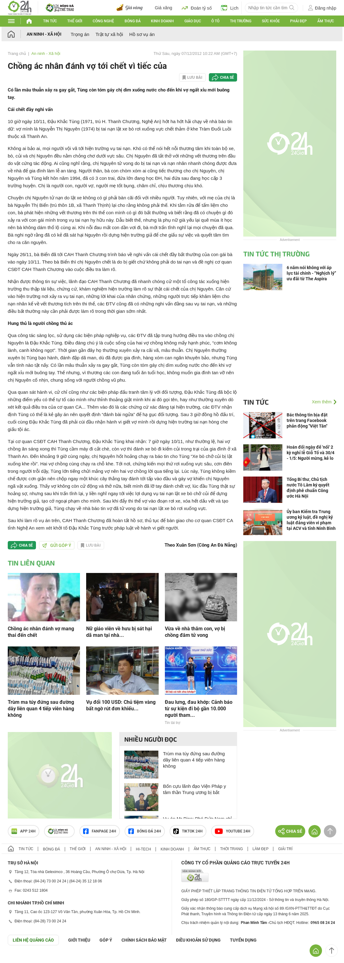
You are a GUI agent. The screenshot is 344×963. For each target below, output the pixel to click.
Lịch (230, 8)
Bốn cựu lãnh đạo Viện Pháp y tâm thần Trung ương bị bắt (194, 789)
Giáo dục (192, 21)
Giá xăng (163, 7)
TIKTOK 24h (188, 831)
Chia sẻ (227, 77)
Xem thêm (322, 401)
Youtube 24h (232, 831)
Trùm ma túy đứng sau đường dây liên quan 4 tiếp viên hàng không (41, 708)
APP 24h (23, 831)
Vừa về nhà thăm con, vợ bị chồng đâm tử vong (195, 632)
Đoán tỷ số (197, 8)
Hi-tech (143, 849)
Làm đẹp (261, 849)
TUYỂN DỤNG (243, 940)
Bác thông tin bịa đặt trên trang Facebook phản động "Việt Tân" (307, 420)
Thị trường (240, 21)
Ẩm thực (325, 21)
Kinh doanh (162, 21)
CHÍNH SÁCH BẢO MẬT (144, 940)
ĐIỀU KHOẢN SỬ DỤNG (198, 940)
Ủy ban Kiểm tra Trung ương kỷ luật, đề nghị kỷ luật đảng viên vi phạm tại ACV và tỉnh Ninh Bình (311, 520)
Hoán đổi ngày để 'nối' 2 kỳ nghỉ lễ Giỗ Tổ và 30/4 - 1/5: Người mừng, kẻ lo (310, 453)
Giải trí (285, 849)
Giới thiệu (79, 940)
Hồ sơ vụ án (142, 34)
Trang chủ (17, 53)
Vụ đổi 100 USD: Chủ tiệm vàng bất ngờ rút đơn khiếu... (121, 705)
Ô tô (215, 21)
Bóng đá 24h (144, 831)
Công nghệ (103, 21)
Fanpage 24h (99, 831)
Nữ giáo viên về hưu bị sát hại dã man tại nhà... (119, 632)
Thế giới (74, 21)
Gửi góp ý (56, 545)
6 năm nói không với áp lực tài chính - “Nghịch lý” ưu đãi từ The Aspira (311, 273)
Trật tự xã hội (109, 34)
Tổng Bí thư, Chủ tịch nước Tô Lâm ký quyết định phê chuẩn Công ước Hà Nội (308, 488)
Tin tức (50, 21)
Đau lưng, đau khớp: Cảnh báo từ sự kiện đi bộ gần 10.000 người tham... (198, 708)
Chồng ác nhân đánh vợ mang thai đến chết (41, 632)
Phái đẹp (298, 21)
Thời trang (231, 849)
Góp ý (105, 940)
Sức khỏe (271, 21)
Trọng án (80, 34)
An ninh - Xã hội (44, 34)
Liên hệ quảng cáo (33, 940)
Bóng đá (133, 21)
